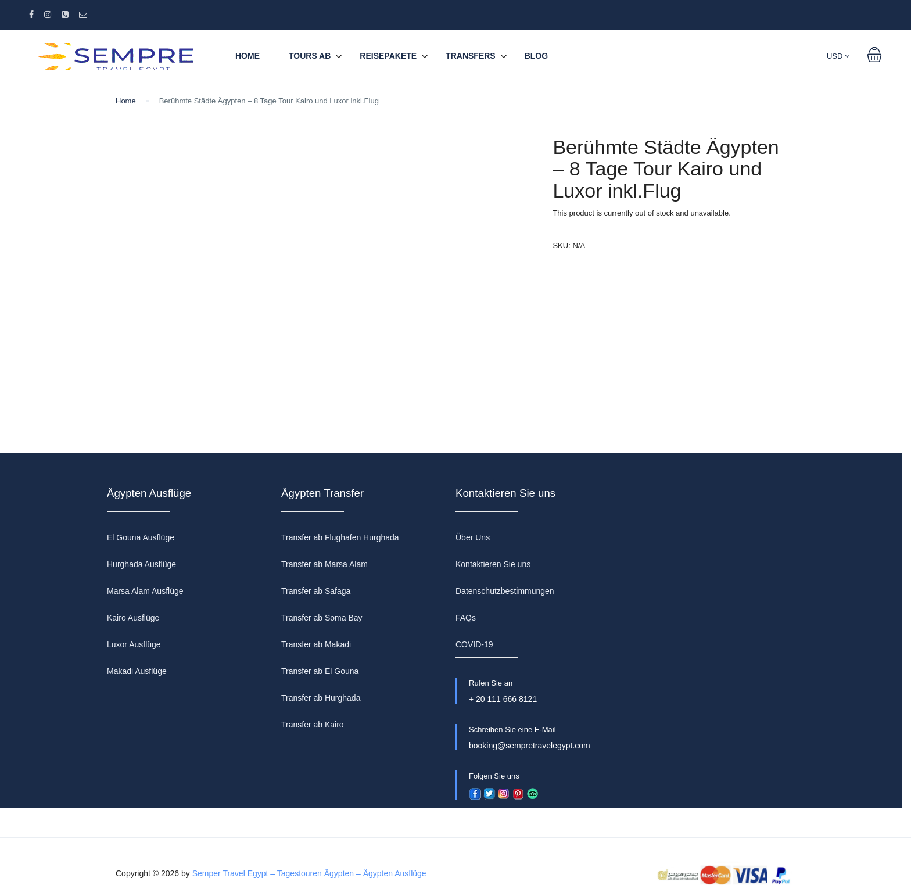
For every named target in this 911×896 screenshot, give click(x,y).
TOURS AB (310, 55)
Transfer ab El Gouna (319, 671)
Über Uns (473, 537)
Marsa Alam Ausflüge (145, 591)
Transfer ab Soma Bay (322, 617)
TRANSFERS (471, 55)
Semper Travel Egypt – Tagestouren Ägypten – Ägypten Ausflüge (309, 873)
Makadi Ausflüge (137, 671)
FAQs (466, 617)
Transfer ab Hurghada (320, 698)
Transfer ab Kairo (312, 724)
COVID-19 (474, 644)
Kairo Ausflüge (133, 617)
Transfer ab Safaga (315, 591)
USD (838, 56)
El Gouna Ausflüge (140, 537)
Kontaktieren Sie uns (493, 564)
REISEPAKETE (388, 55)
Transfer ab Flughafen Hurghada (340, 537)
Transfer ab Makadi (316, 644)
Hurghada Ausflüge (141, 564)
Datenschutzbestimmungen (505, 591)
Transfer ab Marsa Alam (324, 564)
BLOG (536, 55)
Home (247, 55)
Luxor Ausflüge (134, 644)
